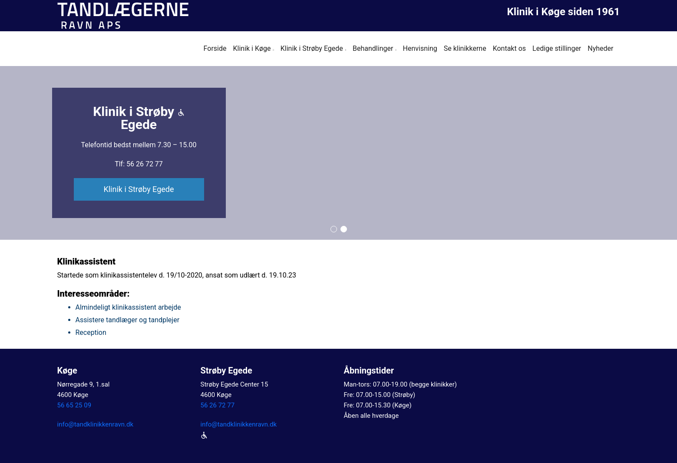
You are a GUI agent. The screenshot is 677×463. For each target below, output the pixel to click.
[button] (333, 229)
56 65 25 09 (74, 405)
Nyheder (600, 48)
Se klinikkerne (465, 48)
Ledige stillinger (556, 48)
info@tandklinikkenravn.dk (95, 424)
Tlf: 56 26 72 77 (139, 164)
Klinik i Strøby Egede (312, 48)
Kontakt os (509, 48)
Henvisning (420, 48)
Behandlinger (373, 48)
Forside (215, 48)
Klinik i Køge (252, 48)
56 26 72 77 (218, 405)
